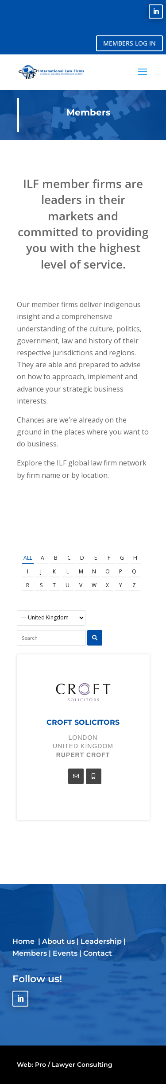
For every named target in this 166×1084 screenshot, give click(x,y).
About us (58, 941)
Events (65, 953)
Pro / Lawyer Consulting (73, 1065)
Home (24, 941)
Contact (97, 953)
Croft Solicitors (83, 722)
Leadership (101, 941)
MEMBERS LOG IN (129, 43)
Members (29, 953)
